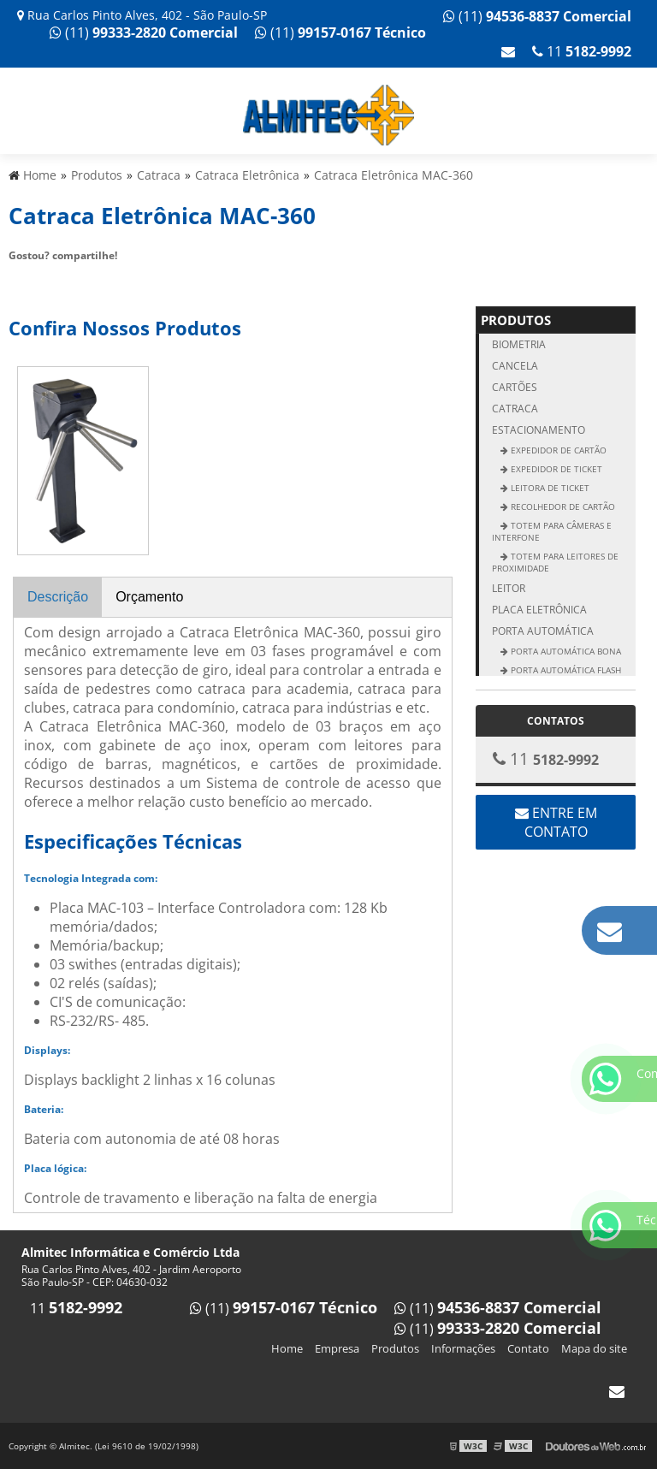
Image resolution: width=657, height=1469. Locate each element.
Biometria (519, 344)
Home (287, 1348)
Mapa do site (594, 1348)
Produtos (516, 320)
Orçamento (149, 596)
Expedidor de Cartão (557, 450)
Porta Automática (543, 631)
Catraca (515, 408)
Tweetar (32, 280)
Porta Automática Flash (564, 670)
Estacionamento (538, 430)
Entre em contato (556, 822)
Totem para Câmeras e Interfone (552, 531)
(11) (537, 16)
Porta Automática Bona (564, 651)
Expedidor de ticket (555, 469)
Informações (463, 1348)
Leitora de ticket (548, 488)
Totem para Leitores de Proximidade (555, 562)
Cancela (515, 365)
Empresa (337, 1348)
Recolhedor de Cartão (561, 506)
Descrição (57, 596)
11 (581, 51)
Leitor (508, 588)
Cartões (514, 387)
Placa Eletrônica (539, 609)
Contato (528, 1348)
